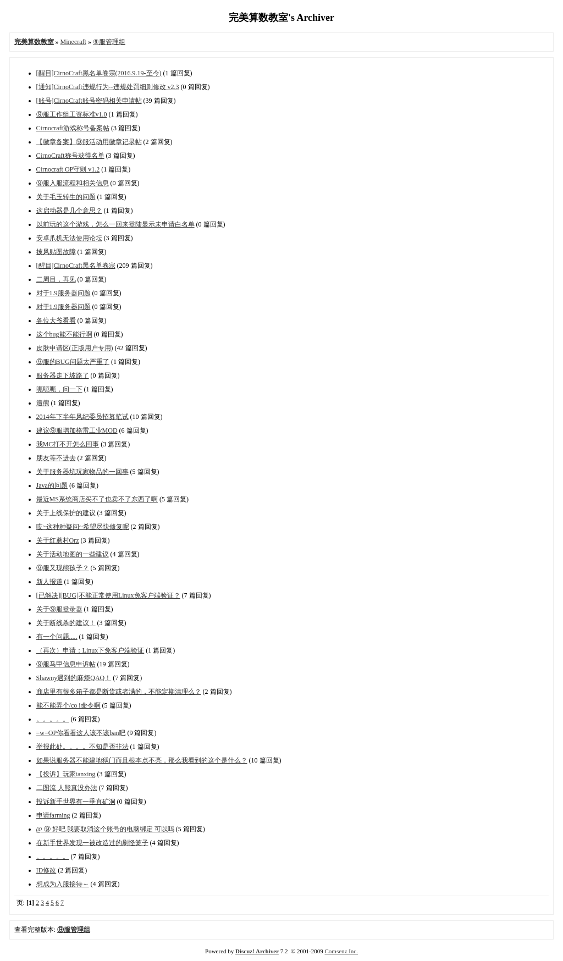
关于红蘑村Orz (57, 540)
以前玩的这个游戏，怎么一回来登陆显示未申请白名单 (115, 224)
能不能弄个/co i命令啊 (68, 705)
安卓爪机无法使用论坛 (69, 238)
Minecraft (73, 42)
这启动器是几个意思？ (69, 210)
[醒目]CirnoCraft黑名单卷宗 (75, 265)
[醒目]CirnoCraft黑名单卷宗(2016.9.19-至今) (99, 73)
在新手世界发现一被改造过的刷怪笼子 (92, 843)
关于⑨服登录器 (59, 609)
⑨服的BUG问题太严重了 (72, 362)
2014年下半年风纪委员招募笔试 (82, 417)
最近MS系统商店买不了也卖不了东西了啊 (97, 499)
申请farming (53, 815)
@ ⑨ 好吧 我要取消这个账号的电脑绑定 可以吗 (105, 829)
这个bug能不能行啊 (64, 334)
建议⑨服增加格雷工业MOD (77, 430)
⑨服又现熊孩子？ (62, 568)
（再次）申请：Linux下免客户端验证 (90, 650)
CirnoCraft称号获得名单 (70, 155)
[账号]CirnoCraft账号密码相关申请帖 (89, 100)
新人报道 (49, 582)
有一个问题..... (57, 636)
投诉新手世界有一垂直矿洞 (75, 801)
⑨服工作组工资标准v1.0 (71, 114)
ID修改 (46, 870)
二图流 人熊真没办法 (66, 788)
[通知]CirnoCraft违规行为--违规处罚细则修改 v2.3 (107, 87)
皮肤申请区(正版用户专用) (74, 348)
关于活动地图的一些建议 (72, 554)
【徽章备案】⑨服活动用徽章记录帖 (89, 142)
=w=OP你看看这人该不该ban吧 (81, 733)
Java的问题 (52, 485)
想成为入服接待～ (62, 884)
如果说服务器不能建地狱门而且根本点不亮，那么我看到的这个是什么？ (141, 760)
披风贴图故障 (56, 252)
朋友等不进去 (56, 458)
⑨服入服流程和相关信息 (72, 183)
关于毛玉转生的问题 (66, 197)
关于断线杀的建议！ (66, 623)
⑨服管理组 (109, 42)
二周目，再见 (56, 279)
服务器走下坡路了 (62, 375)
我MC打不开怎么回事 (68, 444)
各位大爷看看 (56, 320)
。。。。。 (52, 719)
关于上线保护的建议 (66, 513)
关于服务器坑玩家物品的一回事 (82, 472)
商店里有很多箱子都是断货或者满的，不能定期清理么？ (118, 691)
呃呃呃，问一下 (59, 389)
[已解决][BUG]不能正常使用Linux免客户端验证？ (108, 595)
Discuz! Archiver (257, 951)
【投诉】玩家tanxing (66, 774)
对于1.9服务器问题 (63, 293)
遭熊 (42, 403)
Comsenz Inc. (340, 951)
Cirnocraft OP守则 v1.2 (68, 169)
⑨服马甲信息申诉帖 (66, 664)
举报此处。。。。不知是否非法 (82, 746)
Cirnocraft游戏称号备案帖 (72, 128)
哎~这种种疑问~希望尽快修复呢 (82, 527)
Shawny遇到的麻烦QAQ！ (74, 678)
